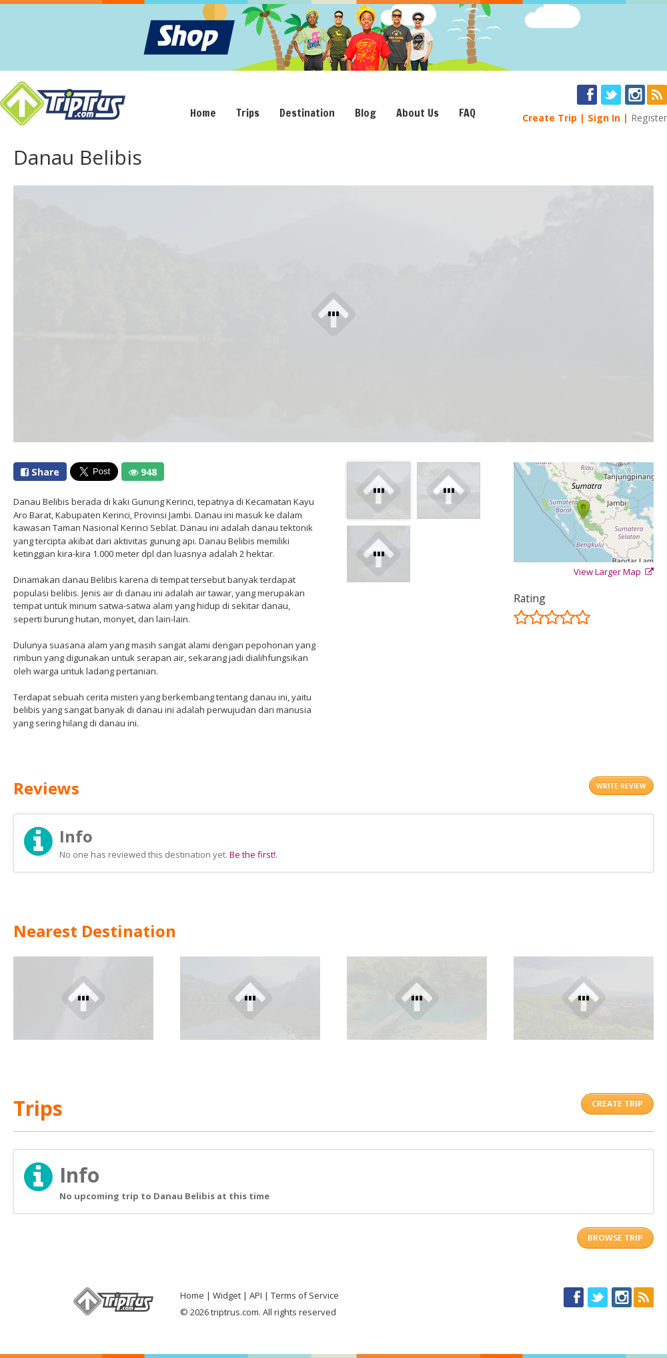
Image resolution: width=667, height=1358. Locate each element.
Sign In (604, 117)
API (255, 1295)
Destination (307, 112)
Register (649, 117)
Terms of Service (305, 1295)
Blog (365, 112)
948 (143, 472)
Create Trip (549, 117)
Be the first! (252, 854)
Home (203, 112)
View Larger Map (614, 572)
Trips (247, 112)
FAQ (467, 112)
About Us (417, 112)
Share (40, 472)
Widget (227, 1295)
